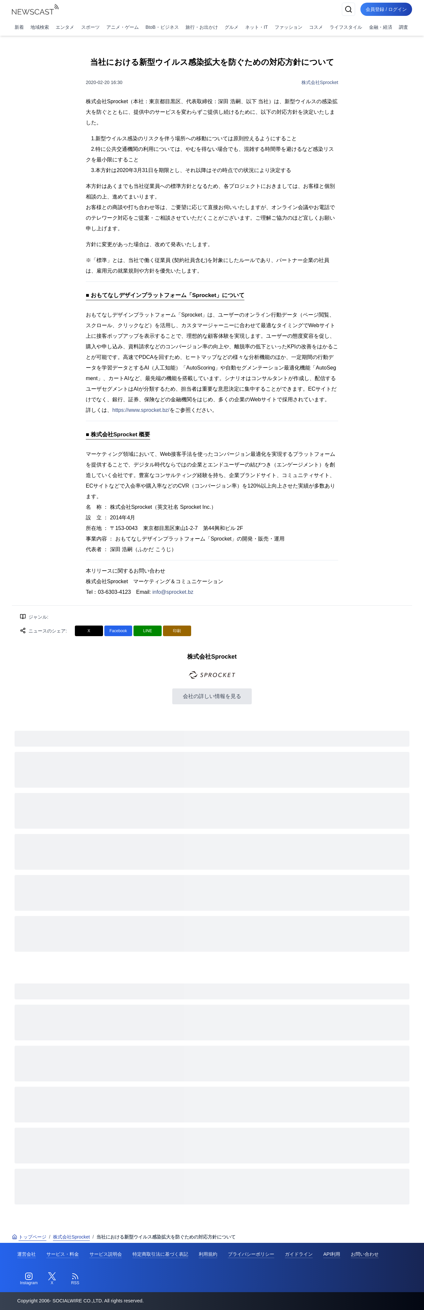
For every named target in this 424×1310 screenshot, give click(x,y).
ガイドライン (299, 1254)
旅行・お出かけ (202, 27)
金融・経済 (380, 27)
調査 (403, 27)
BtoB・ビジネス (162, 27)
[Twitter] (52, 1279)
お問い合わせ (365, 1254)
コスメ (316, 27)
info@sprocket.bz (172, 592)
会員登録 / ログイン (386, 9)
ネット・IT (256, 27)
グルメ (231, 27)
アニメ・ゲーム (122, 27)
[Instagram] (28, 1279)
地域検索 (39, 27)
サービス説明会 (105, 1254)
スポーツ (90, 27)
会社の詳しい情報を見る (212, 696)
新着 (19, 27)
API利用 (331, 1254)
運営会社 (26, 1254)
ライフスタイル (346, 27)
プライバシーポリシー (251, 1254)
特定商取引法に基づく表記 (160, 1254)
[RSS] (75, 1279)
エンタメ (65, 27)
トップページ (29, 1237)
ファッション (288, 27)
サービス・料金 (62, 1254)
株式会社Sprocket (319, 82)
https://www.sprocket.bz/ (141, 410)
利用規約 (208, 1254)
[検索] (348, 9)
